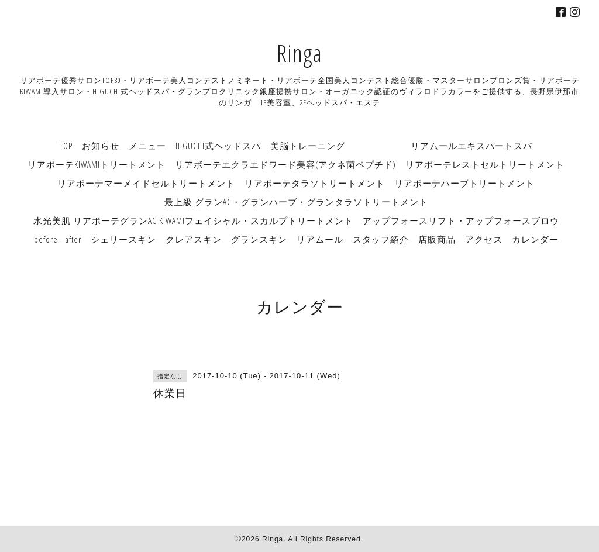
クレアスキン (194, 239)
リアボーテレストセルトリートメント (484, 164)
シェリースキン (123, 239)
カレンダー (535, 239)
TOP (66, 145)
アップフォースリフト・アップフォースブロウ (461, 220)
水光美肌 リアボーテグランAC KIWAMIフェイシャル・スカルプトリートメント (193, 220)
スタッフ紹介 (381, 239)
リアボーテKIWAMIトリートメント (96, 164)
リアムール (320, 239)
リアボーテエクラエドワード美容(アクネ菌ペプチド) (285, 164)
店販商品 (437, 239)
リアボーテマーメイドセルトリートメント (146, 183)
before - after (57, 239)
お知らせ (100, 145)
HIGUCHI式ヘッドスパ (218, 145)
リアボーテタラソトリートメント (315, 183)
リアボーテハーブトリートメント (464, 183)
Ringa (299, 53)
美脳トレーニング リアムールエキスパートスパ (401, 145)
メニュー (147, 145)
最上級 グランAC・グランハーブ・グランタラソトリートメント (296, 202)
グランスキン (259, 239)
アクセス (483, 239)
